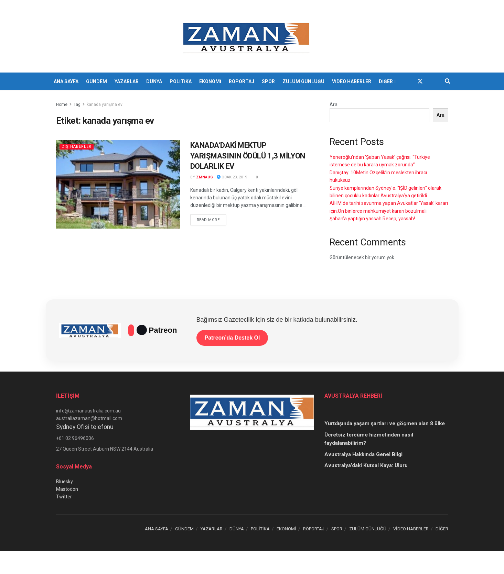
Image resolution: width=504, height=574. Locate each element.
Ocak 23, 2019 (232, 177)
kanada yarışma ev (104, 104)
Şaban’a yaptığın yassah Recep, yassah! (372, 218)
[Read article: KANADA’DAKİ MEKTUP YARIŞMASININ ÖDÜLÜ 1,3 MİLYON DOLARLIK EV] (118, 184)
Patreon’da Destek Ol (232, 338)
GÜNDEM (96, 81)
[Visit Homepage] (247, 36)
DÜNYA (154, 81)
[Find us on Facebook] (407, 81)
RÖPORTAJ (241, 81)
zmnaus (204, 177)
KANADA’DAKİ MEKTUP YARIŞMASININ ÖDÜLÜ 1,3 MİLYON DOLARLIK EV (247, 156)
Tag (77, 104)
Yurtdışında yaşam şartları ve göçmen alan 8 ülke (384, 423)
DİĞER (386, 81)
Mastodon (67, 489)
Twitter (64, 496)
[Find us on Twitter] (420, 81)
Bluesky (64, 481)
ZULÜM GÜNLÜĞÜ (303, 81)
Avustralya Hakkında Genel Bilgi (363, 454)
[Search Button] (447, 81)
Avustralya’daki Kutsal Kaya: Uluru (366, 465)
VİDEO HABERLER (351, 81)
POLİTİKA (181, 81)
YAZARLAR (127, 81)
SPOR (268, 81)
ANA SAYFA (66, 81)
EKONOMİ (210, 81)
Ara (333, 104)
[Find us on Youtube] (432, 81)
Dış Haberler (77, 146)
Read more (211, 219)
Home (61, 104)
